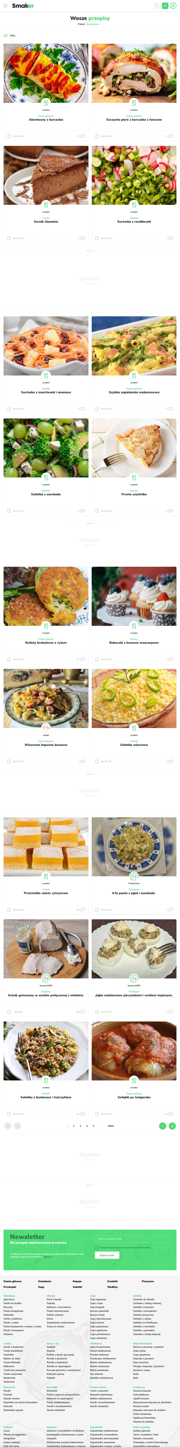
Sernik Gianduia (46, 222)
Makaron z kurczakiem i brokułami (65, 1430)
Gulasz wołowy (12, 1442)
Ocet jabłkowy (141, 1394)
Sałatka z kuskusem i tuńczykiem (45, 1097)
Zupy (41, 1286)
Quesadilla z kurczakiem (146, 1446)
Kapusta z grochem (143, 1358)
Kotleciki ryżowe (55, 1374)
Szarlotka (9, 1354)
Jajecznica (9, 1299)
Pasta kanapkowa (13, 1311)
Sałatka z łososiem (143, 1307)
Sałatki (134, 218)
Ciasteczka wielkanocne (103, 1358)
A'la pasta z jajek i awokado (134, 893)
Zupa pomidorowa (100, 1334)
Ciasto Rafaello (12, 1362)
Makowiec (9, 1366)
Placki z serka (11, 1322)
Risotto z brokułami (57, 1362)
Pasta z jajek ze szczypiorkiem (63, 1394)
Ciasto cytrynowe (13, 1374)
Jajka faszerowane (100, 1347)
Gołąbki (51, 1347)
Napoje (77, 1281)
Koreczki (8, 1406)
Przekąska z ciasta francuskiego (150, 1442)
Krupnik (51, 1350)
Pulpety (51, 1303)
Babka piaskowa (99, 1370)
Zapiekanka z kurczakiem (104, 1434)
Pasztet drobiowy (99, 1354)
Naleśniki (9, 1314)
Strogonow (9, 1438)
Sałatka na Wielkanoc (145, 1322)
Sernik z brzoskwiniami (59, 1406)
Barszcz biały (97, 1314)
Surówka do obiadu (143, 1299)
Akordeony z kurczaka (46, 119)
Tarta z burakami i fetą (145, 1434)
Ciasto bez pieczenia (15, 1370)
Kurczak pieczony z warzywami (64, 1370)
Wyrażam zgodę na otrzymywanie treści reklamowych (122, 1247)
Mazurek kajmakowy (101, 1394)
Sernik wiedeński (56, 1410)
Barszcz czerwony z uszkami (148, 1347)
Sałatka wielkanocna (101, 1377)
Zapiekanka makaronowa (61, 1322)
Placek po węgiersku (15, 1434)
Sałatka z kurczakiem (145, 1311)
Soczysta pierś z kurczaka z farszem (134, 119)
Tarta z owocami (99, 1390)
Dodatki (112, 1281)
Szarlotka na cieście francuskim (21, 1402)
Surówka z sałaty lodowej (147, 1303)
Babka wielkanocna (101, 1362)
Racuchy (8, 1307)
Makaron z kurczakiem (59, 1307)
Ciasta (46, 218)
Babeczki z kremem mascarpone (134, 643)
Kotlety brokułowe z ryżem (46, 643)
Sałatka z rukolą (142, 1318)
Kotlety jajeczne (141, 1430)
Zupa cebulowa (98, 1338)
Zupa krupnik (97, 1307)
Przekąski (134, 991)
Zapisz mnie (107, 1255)
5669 (111, 1125)
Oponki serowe (12, 1398)
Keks (135, 1377)
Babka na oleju (12, 1358)
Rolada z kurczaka (143, 1438)
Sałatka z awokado (46, 494)
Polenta (51, 1377)
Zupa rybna (139, 1350)
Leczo (7, 1430)
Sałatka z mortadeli (144, 1326)
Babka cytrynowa (99, 1366)
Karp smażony (141, 1362)
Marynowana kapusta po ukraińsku (152, 1402)
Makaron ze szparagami (60, 1398)
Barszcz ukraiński (99, 1311)
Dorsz (50, 1318)
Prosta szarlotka (134, 494)
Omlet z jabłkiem (13, 1318)
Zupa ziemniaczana (100, 1318)
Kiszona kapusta (142, 1390)
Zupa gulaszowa (99, 1326)
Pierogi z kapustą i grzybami (148, 1366)
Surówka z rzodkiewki (134, 222)
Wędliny (46, 991)
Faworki (8, 1394)
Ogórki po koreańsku (144, 1417)
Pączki (7, 1390)
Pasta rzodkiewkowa (58, 1402)
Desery (134, 490)
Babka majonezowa (101, 1398)
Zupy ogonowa (98, 1299)
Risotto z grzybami (57, 1358)
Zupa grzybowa (141, 1354)
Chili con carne (11, 1446)
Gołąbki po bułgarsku (134, 1097)
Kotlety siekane (55, 1314)
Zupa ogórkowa (98, 1330)
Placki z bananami (14, 1330)
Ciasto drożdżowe (13, 1350)
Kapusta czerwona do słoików (149, 1410)
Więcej (47, 1257)
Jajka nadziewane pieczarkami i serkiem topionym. (134, 995)
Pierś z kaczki (54, 1299)
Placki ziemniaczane (58, 1311)
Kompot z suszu (141, 1370)
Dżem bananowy (142, 1414)
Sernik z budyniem (13, 1347)
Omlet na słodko (12, 1303)
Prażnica (8, 1334)
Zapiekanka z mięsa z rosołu (105, 1446)
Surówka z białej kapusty (147, 1334)
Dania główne (46, 116)
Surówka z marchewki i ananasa (46, 392)
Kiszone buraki (141, 1406)
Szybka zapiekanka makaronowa (134, 392)
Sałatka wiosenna (134, 745)
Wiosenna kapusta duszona (46, 745)
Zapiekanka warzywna (102, 1442)
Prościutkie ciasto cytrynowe (46, 893)
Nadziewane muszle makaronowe (65, 1442)
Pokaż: (90, 24)
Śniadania (134, 889)
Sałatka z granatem (144, 1330)
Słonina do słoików (143, 1421)
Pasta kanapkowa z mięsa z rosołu (22, 1326)
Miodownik (9, 1377)
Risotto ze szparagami (59, 1366)
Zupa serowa (97, 1322)
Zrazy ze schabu (55, 1326)
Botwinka (52, 1390)
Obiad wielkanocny (100, 1350)
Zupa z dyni (96, 1303)
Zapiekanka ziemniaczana (104, 1438)
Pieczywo (148, 1281)
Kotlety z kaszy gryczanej (60, 1354)
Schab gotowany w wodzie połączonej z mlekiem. (46, 995)
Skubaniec (9, 1381)
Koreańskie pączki (13, 1410)
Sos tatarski (96, 1374)
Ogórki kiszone (141, 1398)
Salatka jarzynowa (143, 1314)
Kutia (136, 1374)
